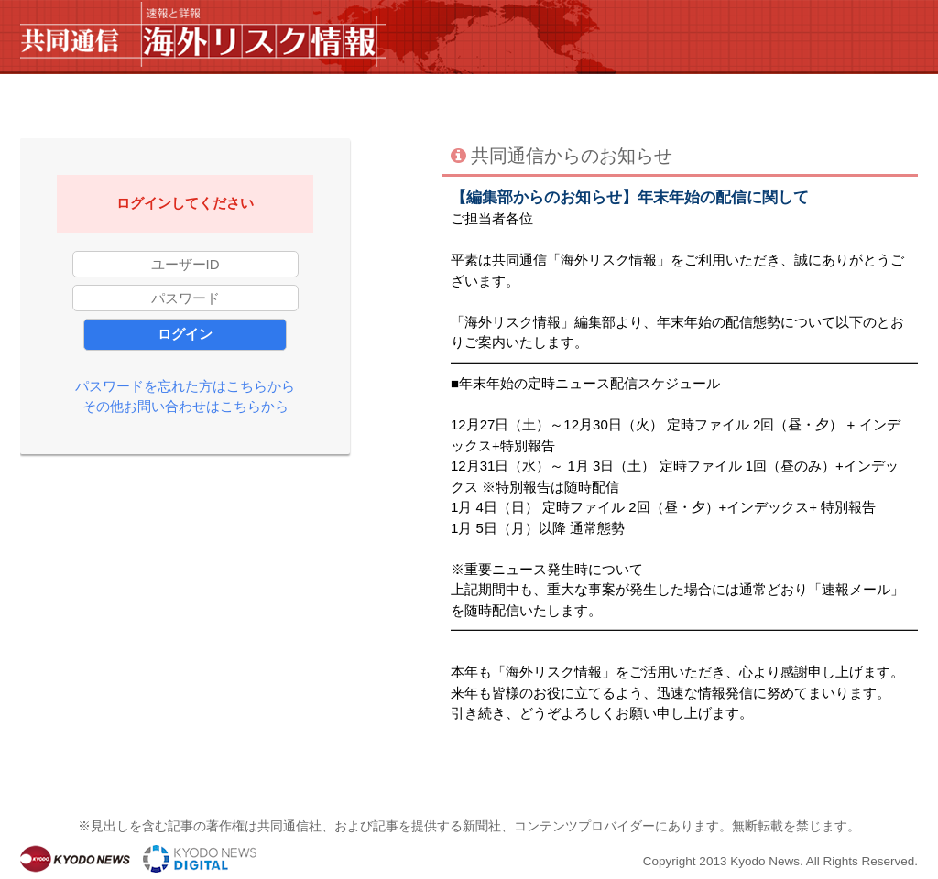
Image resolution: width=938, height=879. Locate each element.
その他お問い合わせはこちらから (185, 406)
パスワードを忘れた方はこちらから (185, 386)
